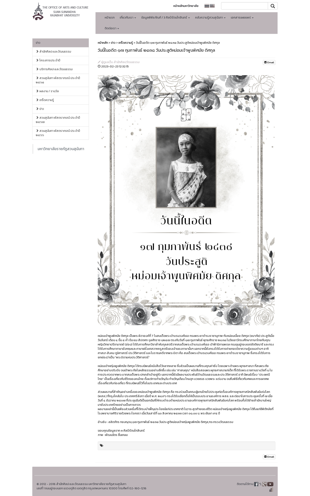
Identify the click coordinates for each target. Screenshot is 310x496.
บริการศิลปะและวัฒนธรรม (54, 69)
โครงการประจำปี (48, 60)
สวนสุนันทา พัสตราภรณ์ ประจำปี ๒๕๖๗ (58, 119)
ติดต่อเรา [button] (112, 28)
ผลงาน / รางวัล (47, 91)
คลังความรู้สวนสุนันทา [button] (210, 17)
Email (269, 62)
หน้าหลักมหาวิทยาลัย (185, 6)
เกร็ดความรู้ (45, 100)
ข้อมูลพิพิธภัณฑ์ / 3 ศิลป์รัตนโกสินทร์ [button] (165, 17)
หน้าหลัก (103, 42)
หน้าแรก (110, 17)
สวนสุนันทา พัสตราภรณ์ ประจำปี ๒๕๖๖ (58, 133)
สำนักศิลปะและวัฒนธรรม (53, 51)
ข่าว (38, 42)
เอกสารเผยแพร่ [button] (242, 17)
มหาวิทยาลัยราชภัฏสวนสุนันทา (61, 149)
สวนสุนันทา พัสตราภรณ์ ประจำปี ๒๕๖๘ (58, 80)
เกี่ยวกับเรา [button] (128, 17)
